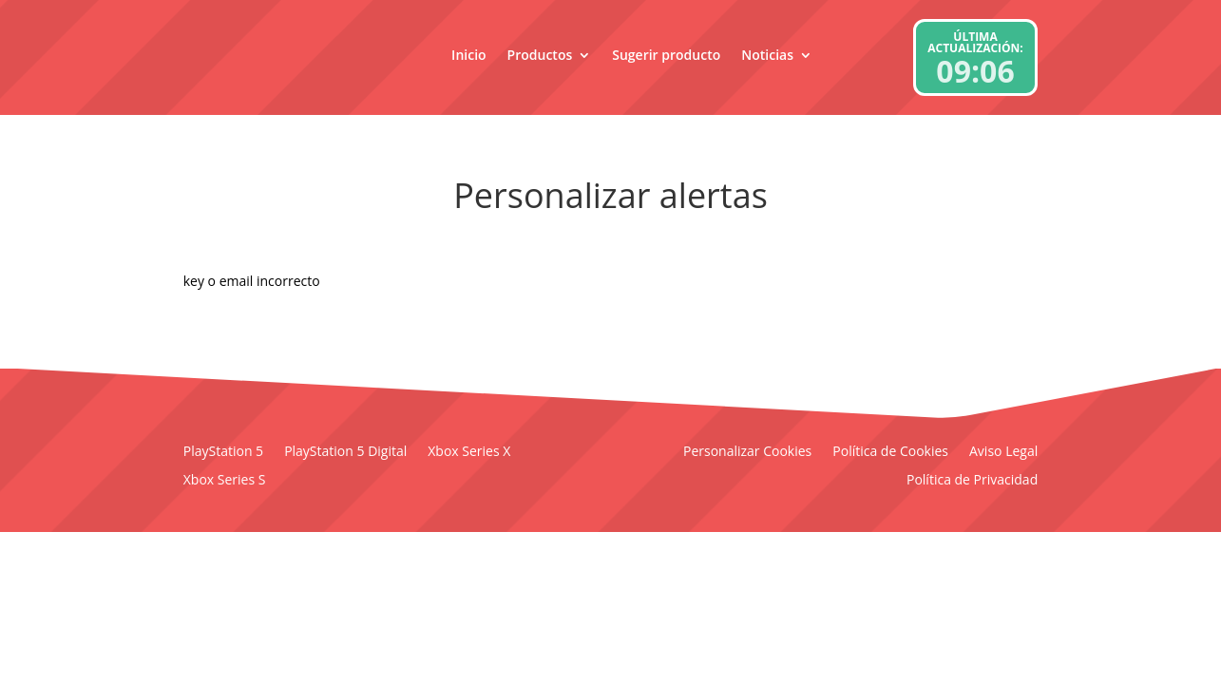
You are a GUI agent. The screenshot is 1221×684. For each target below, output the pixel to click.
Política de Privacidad (972, 480)
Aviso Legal (1003, 452)
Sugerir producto (666, 55)
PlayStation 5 (223, 452)
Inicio (468, 55)
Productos (540, 55)
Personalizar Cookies (747, 452)
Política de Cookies (890, 452)
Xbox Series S (224, 480)
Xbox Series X (469, 452)
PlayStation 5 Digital (345, 452)
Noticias (767, 55)
